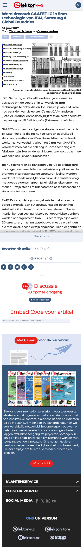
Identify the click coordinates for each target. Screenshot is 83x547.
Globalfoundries (37, 37)
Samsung (17, 37)
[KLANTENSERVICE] (43, 482)
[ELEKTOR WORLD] (43, 491)
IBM (5, 37)
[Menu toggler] (4, 5)
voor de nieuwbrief (42, 340)
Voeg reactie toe (39, 299)
